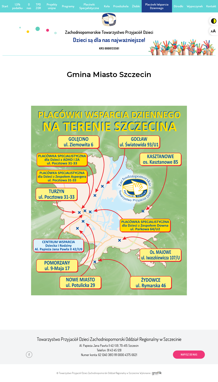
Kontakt (211, 6)
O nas (29, 6)
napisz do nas (189, 354)
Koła (107, 6)
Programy (68, 6)
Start (5, 6)
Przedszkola (121, 6)
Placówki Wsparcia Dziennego (156, 6)
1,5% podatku (17, 6)
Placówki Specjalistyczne (89, 6)
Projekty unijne (52, 6)
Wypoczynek (195, 6)
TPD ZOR (38, 6)
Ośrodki (178, 6)
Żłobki (136, 6)
